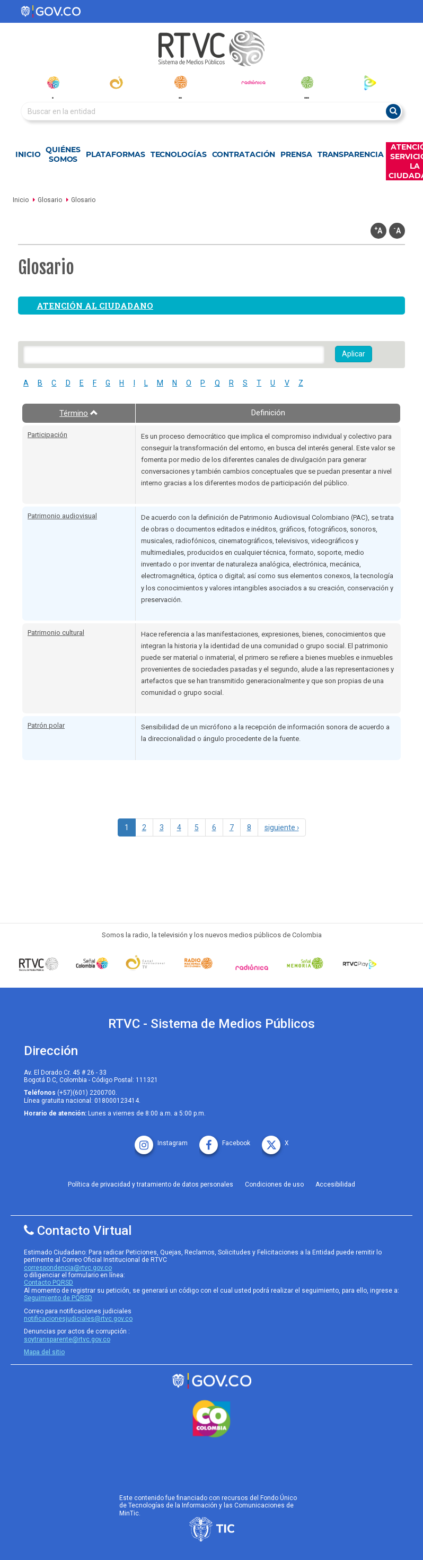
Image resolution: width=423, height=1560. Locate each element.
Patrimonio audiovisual (62, 516)
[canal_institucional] (116, 82)
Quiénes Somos (63, 154)
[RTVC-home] (211, 48)
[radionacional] (180, 82)
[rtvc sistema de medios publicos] (211, 1381)
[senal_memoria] (306, 82)
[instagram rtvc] (161, 1139)
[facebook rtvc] (224, 1139)
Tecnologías (179, 154)
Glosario (50, 200)
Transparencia (351, 154)
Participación (47, 435)
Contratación (244, 154)
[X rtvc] (275, 1139)
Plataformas (115, 154)
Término (78, 413)
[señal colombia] (92, 963)
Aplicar (353, 354)
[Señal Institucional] (146, 963)
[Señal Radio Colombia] (199, 963)
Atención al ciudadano (95, 305)
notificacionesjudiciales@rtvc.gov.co (78, 1318)
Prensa (296, 154)
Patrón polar (46, 725)
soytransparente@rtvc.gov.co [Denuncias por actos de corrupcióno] (67, 1339)
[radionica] (253, 82)
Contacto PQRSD (48, 1282)
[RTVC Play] (359, 963)
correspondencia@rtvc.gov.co (68, 1267)
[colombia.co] (211, 1419)
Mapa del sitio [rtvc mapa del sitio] (44, 1352)
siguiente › (282, 827)
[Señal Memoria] (305, 963)
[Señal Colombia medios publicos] (39, 964)
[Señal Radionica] (252, 967)
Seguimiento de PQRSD (58, 1298)
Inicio (27, 154)
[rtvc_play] (370, 82)
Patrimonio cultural (56, 633)
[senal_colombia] (52, 82)
